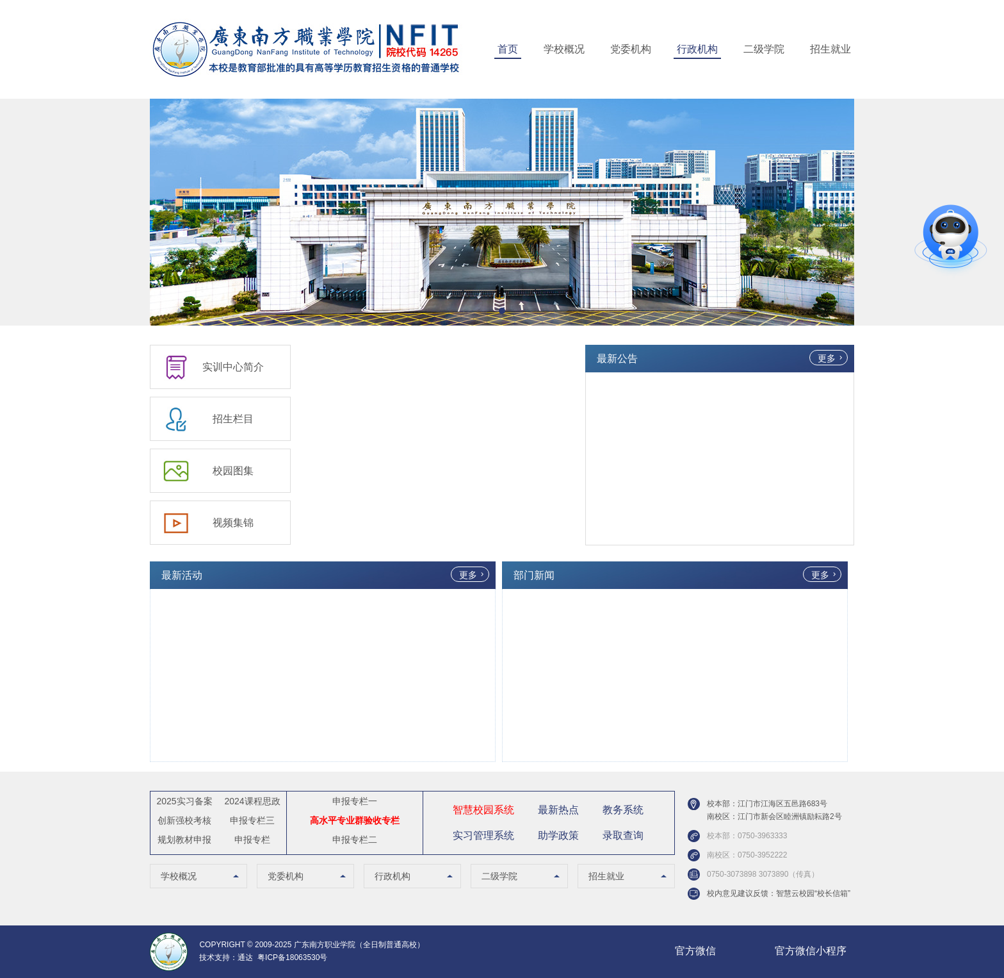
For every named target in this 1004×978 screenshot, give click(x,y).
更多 (827, 358)
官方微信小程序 (810, 950)
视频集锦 (233, 522)
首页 (507, 49)
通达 (245, 957)
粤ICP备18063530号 (292, 957)
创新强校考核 (184, 820)
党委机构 (630, 49)
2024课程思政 (252, 801)
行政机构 (697, 49)
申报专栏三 (252, 820)
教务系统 (623, 809)
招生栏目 (233, 418)
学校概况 (564, 49)
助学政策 (558, 835)
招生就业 (830, 49)
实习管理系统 (483, 835)
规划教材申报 (184, 839)
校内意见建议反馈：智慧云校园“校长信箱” (778, 893)
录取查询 (623, 835)
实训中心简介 (233, 366)
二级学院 (763, 49)
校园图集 (233, 470)
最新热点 (558, 809)
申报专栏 (252, 839)
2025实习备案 (184, 801)
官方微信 (695, 950)
